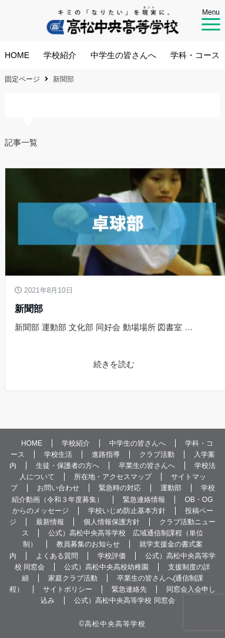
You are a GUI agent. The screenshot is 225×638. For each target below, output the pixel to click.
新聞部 (29, 309)
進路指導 (106, 454)
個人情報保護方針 (111, 522)
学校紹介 (59, 55)
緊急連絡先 (129, 589)
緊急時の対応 (120, 488)
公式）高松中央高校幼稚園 (106, 567)
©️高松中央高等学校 (112, 624)
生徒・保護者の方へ (67, 465)
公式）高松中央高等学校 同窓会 (124, 600)
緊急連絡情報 (144, 500)
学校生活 (58, 454)
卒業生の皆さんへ (147, 465)
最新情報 (50, 522)
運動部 (171, 488)
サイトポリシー (67, 589)
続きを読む (117, 364)
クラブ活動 (156, 454)
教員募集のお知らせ (88, 544)
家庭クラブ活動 (73, 578)
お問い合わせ (58, 488)
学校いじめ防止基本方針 (127, 511)
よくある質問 (57, 556)
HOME (17, 55)
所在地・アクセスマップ (113, 477)
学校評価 (112, 556)
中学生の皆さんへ (123, 55)
